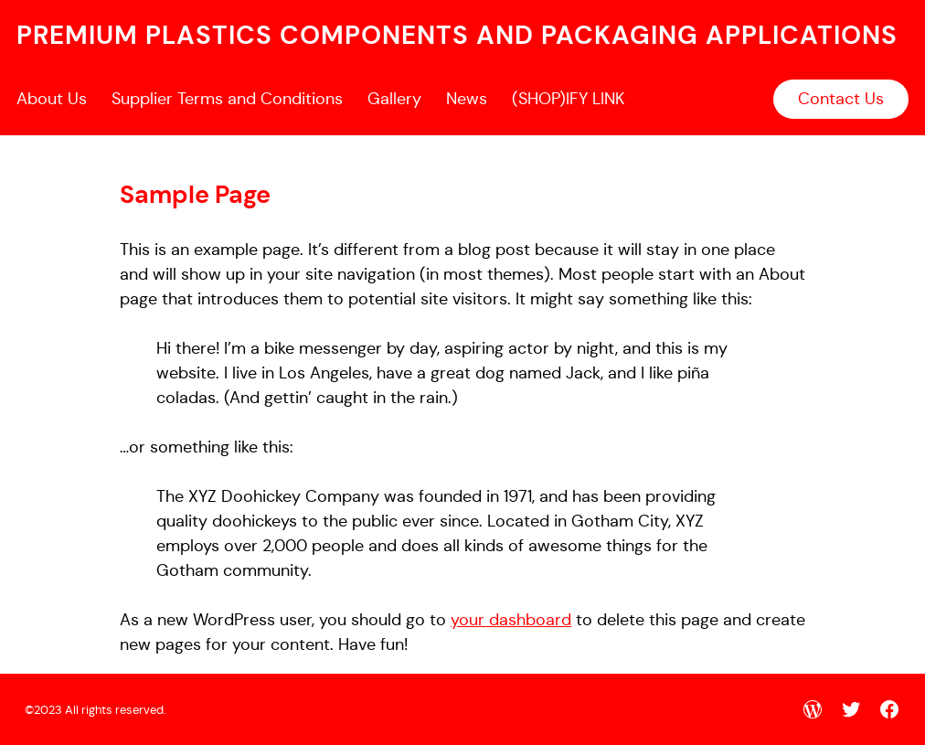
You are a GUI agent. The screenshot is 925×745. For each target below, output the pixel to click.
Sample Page (195, 194)
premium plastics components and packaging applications (457, 35)
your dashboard (511, 620)
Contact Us (841, 99)
